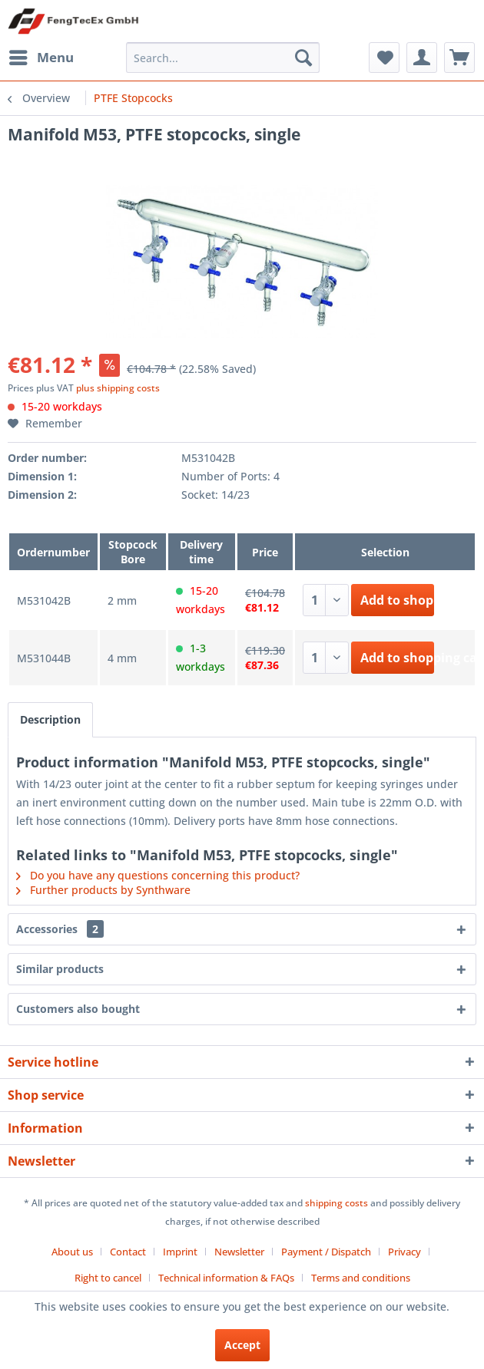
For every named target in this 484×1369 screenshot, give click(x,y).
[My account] (421, 57)
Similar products (60, 969)
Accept (242, 1345)
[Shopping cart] (459, 57)
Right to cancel (108, 1278)
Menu (41, 55)
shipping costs (336, 1202)
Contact (128, 1251)
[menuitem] (40, 57)
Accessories (60, 929)
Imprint (180, 1251)
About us (72, 1251)
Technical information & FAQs (226, 1278)
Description (50, 719)
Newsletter (239, 1251)
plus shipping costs (118, 387)
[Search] (303, 57)
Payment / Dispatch (326, 1251)
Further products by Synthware (103, 889)
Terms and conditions (360, 1278)
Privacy (404, 1251)
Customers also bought (78, 1008)
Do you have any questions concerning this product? (158, 875)
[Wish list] (384, 57)
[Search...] (223, 57)
